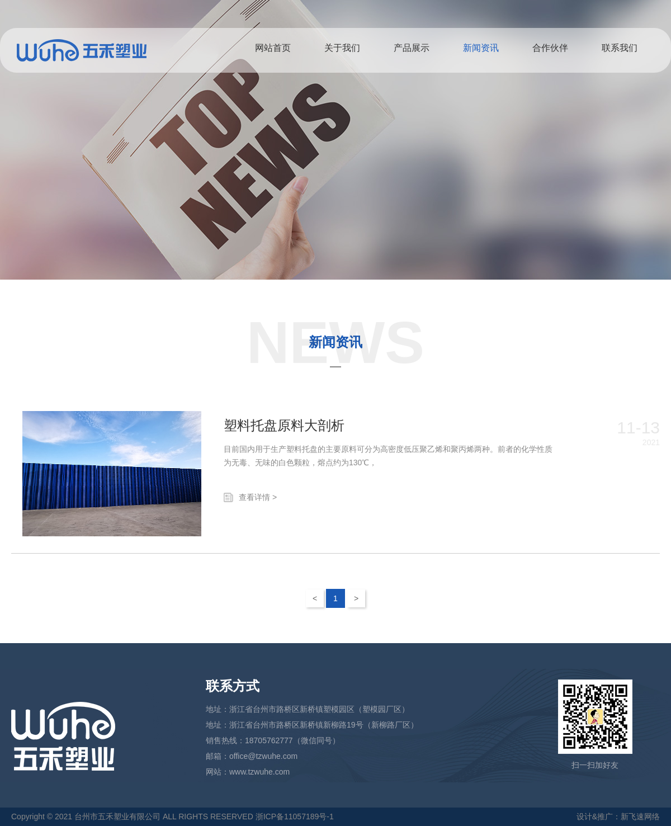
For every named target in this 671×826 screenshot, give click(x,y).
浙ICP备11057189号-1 (295, 816)
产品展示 (411, 48)
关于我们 (342, 48)
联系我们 (619, 48)
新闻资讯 (481, 48)
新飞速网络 (640, 816)
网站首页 (273, 48)
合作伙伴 (550, 48)
